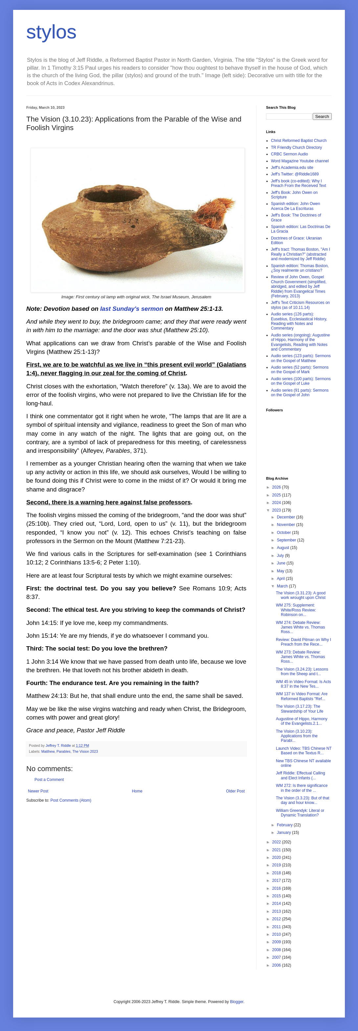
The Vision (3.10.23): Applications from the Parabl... (297, 736)
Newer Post (38, 791)
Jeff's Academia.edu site (292, 167)
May (281, 571)
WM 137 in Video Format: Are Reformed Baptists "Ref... (301, 696)
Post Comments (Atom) (70, 800)
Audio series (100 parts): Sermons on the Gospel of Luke (301, 381)
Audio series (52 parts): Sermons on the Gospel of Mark (299, 369)
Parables (63, 751)
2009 (277, 942)
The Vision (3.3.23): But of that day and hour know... (302, 800)
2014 (277, 903)
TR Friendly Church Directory (296, 147)
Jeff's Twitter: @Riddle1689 (295, 174)
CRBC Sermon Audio (289, 154)
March (283, 586)
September (287, 540)
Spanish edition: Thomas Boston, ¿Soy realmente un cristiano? (300, 268)
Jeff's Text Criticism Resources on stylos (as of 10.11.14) (300, 304)
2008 (277, 950)
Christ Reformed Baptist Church (298, 140)
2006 (277, 965)
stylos (51, 32)
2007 (277, 957)
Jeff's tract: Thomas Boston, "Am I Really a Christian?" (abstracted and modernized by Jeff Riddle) (300, 254)
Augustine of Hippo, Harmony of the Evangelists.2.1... (301, 721)
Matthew (48, 751)
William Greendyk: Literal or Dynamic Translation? (300, 812)
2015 (277, 896)
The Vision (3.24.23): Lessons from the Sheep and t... (302, 671)
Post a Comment (49, 779)
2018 (277, 873)
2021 (277, 850)
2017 (277, 880)
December (286, 517)
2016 (277, 888)
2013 (277, 911)
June (281, 563)
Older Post (235, 791)
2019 (277, 865)
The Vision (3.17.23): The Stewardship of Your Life (299, 708)
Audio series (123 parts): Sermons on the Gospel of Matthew (301, 358)
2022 (277, 842)
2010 (277, 934)
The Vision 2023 (85, 751)
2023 (277, 510)
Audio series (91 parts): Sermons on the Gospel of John (299, 392)
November (286, 524)
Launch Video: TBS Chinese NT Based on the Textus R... (303, 750)
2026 (277, 487)
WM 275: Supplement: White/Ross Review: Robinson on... (296, 610)
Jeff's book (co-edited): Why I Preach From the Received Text (298, 183)
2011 (277, 927)
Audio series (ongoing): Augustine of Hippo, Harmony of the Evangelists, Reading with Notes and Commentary (300, 342)
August (283, 547)
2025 (277, 495)
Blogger (236, 1001)
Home (137, 791)
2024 (277, 502)
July (281, 555)
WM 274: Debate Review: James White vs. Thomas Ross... (300, 627)
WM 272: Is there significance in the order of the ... (301, 787)
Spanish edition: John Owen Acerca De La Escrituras (295, 206)
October (284, 532)
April (281, 578)
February (285, 825)
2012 (277, 919)
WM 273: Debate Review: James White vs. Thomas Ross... (300, 657)
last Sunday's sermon (131, 308)
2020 (277, 857)
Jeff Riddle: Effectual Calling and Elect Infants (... (300, 775)
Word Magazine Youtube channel (300, 161)
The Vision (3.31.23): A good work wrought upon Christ (300, 595)
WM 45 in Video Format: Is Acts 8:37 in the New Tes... (303, 684)
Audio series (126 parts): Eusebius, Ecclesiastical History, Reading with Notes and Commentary (299, 321)
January (284, 832)
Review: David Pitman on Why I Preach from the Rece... (303, 642)
